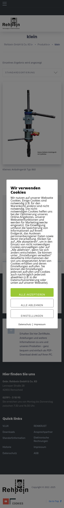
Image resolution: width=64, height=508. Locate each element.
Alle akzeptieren (32, 294)
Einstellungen (32, 315)
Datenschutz (24, 324)
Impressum (40, 324)
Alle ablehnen (32, 305)
